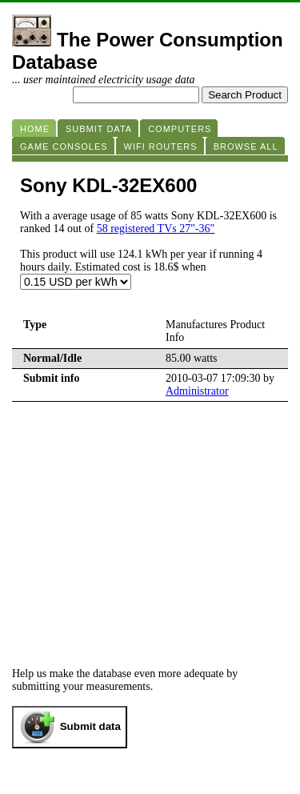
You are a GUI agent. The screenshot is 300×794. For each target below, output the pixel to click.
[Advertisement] (150, 522)
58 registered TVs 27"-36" (156, 229)
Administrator (197, 391)
